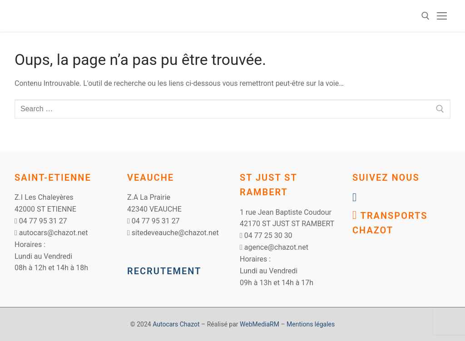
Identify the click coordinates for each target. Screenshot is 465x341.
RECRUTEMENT (164, 271)
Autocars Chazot (176, 324)
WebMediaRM (259, 324)
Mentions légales (311, 324)
